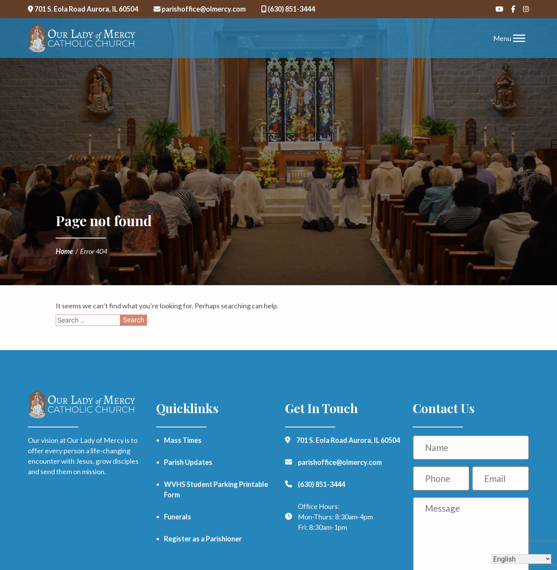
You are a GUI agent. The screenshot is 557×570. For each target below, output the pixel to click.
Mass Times (183, 440)
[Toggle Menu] (519, 38)
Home (64, 251)
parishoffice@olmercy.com (200, 9)
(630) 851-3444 (288, 9)
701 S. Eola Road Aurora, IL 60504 (83, 9)
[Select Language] (521, 559)
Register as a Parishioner (203, 538)
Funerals (177, 516)
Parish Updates (188, 462)
